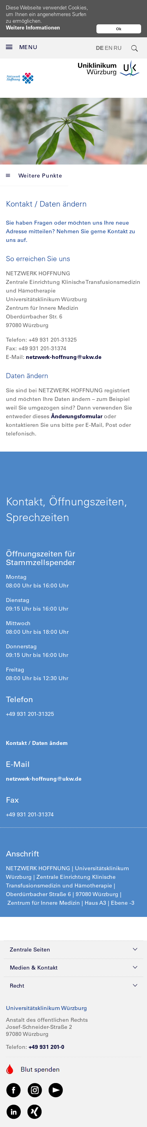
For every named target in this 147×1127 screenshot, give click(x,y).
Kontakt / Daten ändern (37, 726)
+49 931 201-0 (46, 1030)
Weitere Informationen (33, 27)
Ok (119, 28)
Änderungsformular (76, 399)
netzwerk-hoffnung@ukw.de (64, 340)
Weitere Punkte (34, 159)
